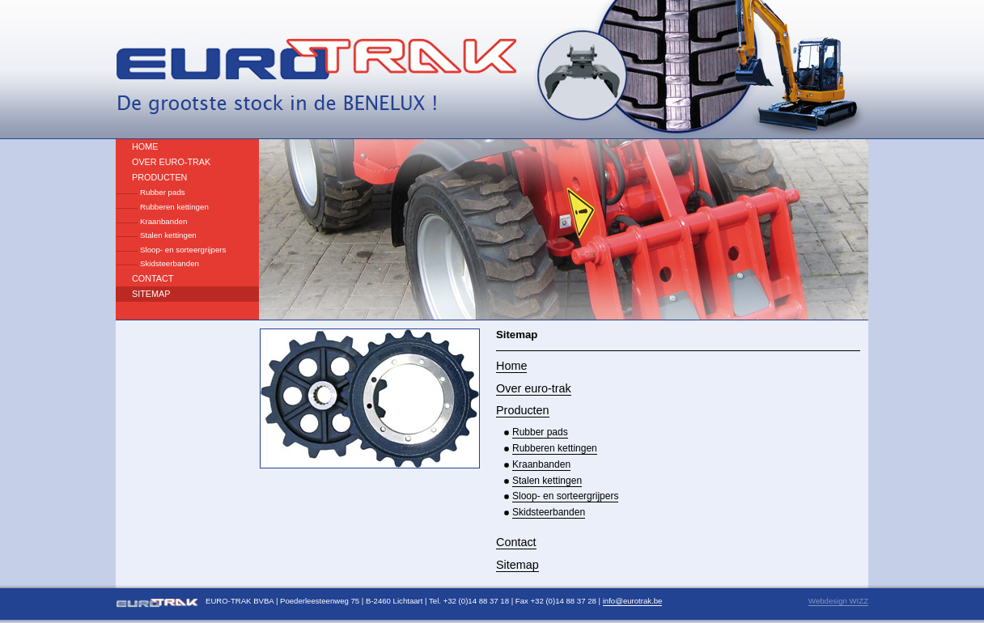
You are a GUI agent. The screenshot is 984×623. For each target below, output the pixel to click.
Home (145, 146)
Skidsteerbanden (169, 263)
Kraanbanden (163, 221)
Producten (159, 177)
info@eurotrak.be (633, 600)
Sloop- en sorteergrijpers (183, 249)
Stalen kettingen (168, 235)
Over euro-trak (171, 162)
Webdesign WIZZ (838, 600)
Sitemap (151, 294)
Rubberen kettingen (174, 206)
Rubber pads (162, 192)
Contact (152, 278)
